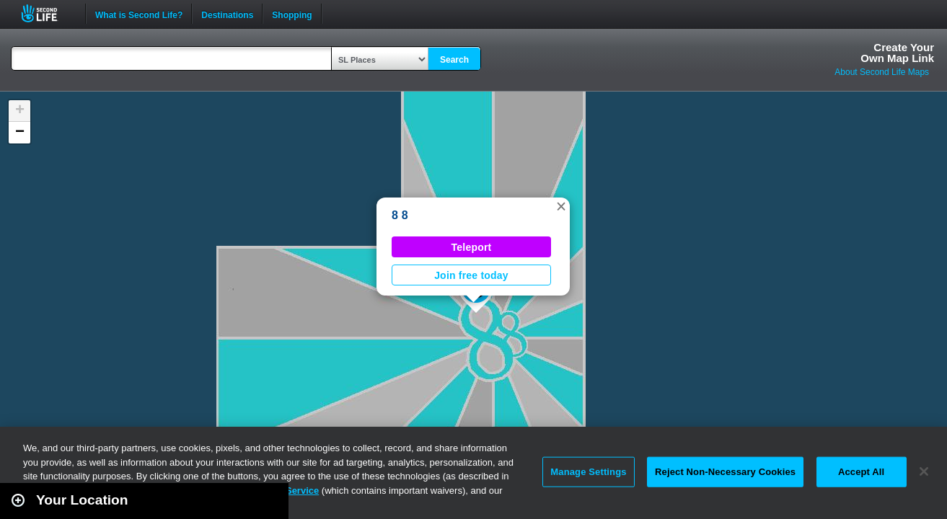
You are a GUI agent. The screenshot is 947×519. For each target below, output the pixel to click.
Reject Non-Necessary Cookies (725, 471)
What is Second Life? (138, 13)
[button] (561, 206)
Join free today (471, 275)
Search (454, 60)
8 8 (400, 215)
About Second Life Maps (881, 72)
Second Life (47, 13)
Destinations (227, 13)
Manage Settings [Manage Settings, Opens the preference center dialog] (588, 471)
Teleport (472, 247)
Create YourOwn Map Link (897, 52)
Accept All (861, 471)
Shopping (292, 13)
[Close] (924, 471)
